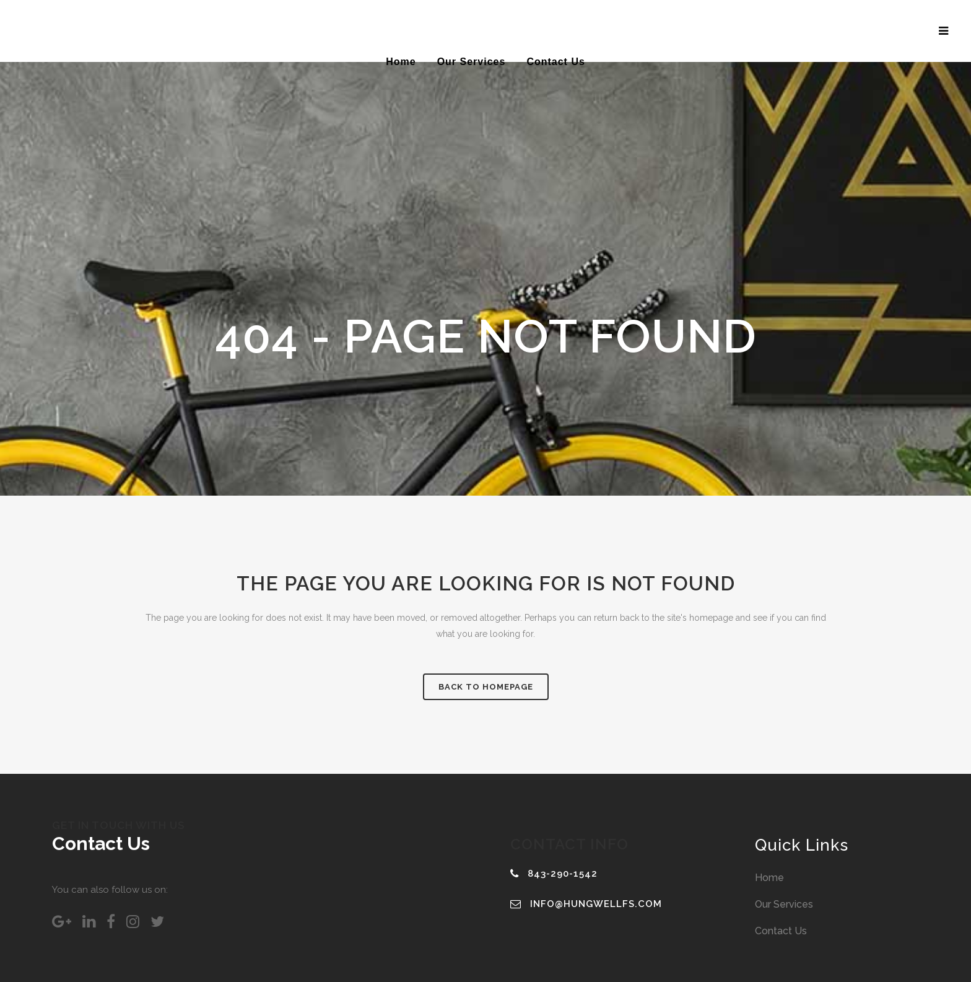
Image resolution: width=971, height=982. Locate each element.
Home (769, 877)
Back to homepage (485, 686)
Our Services (784, 904)
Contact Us (781, 931)
